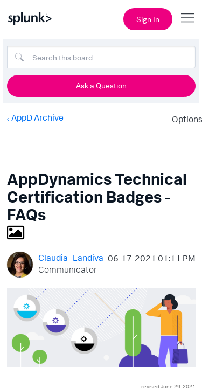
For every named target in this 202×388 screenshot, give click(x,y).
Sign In (147, 19)
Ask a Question (101, 85)
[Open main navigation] (187, 18)
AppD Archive (37, 117)
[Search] (101, 57)
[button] (101, 327)
